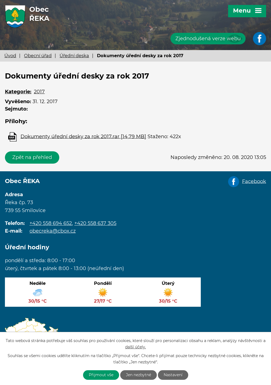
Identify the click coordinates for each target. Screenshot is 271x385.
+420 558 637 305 (95, 223)
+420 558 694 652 (51, 223)
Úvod (10, 55)
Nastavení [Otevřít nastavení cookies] (173, 374)
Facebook (254, 181)
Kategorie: (18, 92)
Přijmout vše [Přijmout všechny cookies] (101, 374)
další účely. (135, 347)
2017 (39, 92)
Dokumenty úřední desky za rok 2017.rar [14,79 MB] (83, 136)
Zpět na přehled (32, 157)
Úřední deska (74, 55)
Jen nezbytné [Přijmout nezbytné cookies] (138, 374)
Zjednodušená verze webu (208, 39)
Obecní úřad (38, 55)
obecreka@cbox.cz (53, 231)
